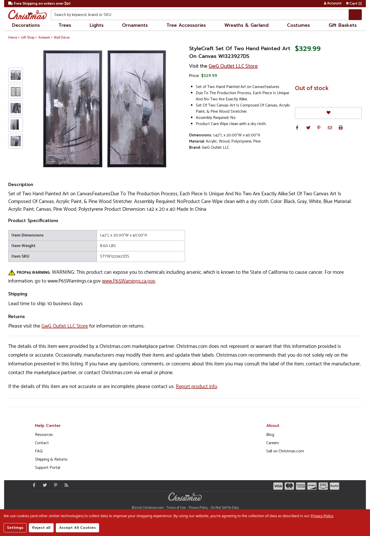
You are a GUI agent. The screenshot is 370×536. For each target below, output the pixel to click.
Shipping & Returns (51, 459)
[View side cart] (360, 4)
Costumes (298, 25)
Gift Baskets (343, 25)
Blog (270, 434)
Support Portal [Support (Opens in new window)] (47, 467)
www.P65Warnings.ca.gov (128, 281)
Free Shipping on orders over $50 (39, 3)
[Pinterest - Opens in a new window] (54, 485)
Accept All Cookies (77, 527)
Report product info (196, 386)
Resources (44, 434)
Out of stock (312, 88)
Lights (97, 25)
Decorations (26, 25)
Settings (15, 527)
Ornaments (135, 25)
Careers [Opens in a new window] (272, 443)
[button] (297, 128)
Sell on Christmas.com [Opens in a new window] (285, 451)
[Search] (355, 14)
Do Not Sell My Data (225, 508)
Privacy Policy (198, 508)
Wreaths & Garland (246, 25)
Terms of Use (176, 508)
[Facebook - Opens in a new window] (33, 485)
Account (332, 3)
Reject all (41, 527)
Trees (65, 25)
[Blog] (65, 485)
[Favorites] (328, 113)
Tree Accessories (186, 25)
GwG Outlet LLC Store (233, 66)
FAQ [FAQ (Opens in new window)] (39, 451)
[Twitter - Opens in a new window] (44, 485)
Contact (42, 443)
